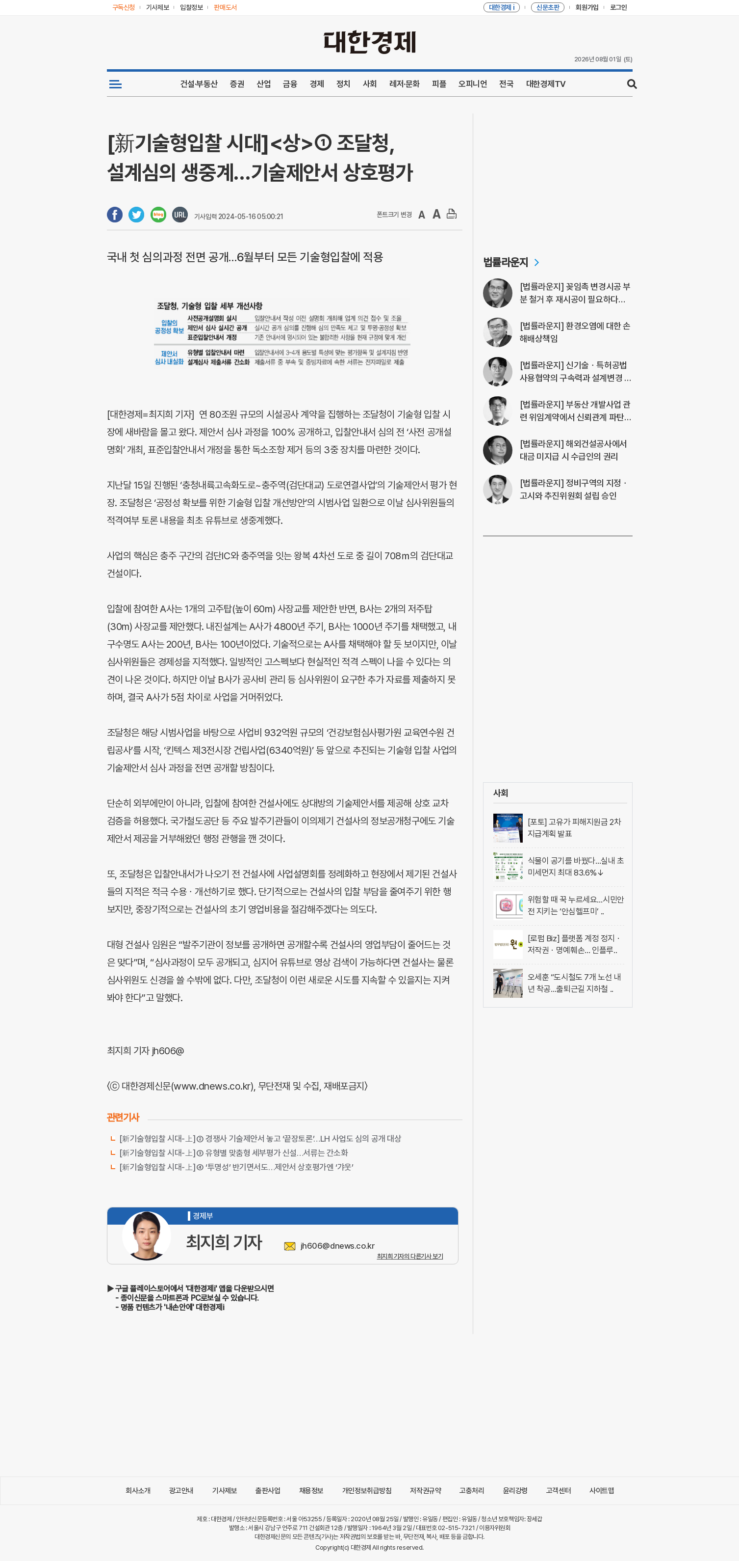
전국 (506, 84)
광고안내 (181, 1490)
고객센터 (558, 1490)
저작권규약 (425, 1490)
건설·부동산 (199, 84)
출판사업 (267, 1490)
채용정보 (311, 1490)
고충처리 (471, 1490)
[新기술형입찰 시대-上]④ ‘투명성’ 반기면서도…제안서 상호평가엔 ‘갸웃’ (236, 1167)
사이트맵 (601, 1490)
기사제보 (224, 1490)
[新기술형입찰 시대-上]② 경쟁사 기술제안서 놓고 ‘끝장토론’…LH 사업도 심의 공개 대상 (260, 1139)
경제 (317, 84)
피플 (439, 84)
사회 (370, 84)
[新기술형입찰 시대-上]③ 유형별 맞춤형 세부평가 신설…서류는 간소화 (233, 1153)
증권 (237, 84)
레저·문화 (404, 84)
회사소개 (138, 1490)
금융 (290, 84)
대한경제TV (546, 84)
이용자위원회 (494, 1528)
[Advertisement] (558, 174)
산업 (263, 84)
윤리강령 (515, 1490)
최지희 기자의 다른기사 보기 (410, 1256)
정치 (343, 84)
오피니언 (473, 84)
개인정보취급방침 (367, 1490)
